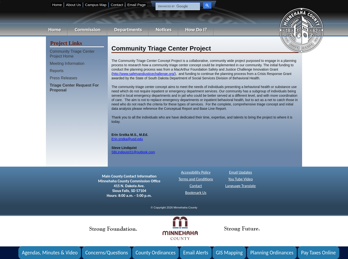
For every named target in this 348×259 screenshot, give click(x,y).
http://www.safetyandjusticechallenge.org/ (144, 74)
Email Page (136, 5)
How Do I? (196, 29)
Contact (117, 5)
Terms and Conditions (196, 179)
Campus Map (96, 5)
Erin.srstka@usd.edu (127, 139)
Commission (87, 29)
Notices (163, 29)
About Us (73, 5)
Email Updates (240, 172)
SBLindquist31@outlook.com (133, 152)
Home (57, 5)
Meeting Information (67, 63)
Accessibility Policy (195, 172)
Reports (57, 70)
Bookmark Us (195, 192)
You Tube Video (240, 179)
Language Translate (240, 186)
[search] (177, 6)
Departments (128, 29)
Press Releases (63, 78)
